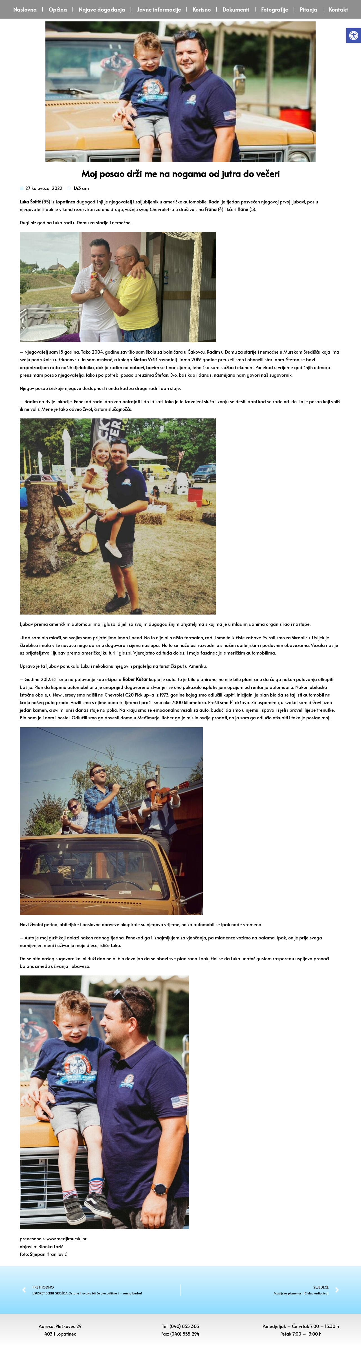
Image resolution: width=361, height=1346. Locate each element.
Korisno (202, 9)
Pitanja (308, 9)
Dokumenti (236, 9)
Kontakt (338, 9)
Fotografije (274, 9)
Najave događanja (102, 9)
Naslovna (25, 9)
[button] (353, 35)
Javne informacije (159, 9)
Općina (58, 9)
